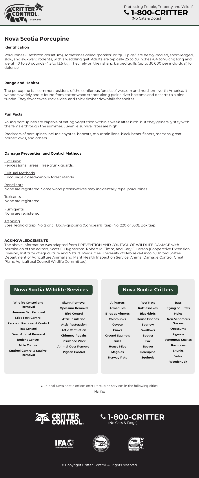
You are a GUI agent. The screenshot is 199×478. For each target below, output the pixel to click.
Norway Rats (117, 357)
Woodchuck (178, 361)
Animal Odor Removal (73, 346)
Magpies (117, 352)
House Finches (148, 319)
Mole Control (28, 345)
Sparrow (148, 324)
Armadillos (118, 308)
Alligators (117, 302)
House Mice (117, 346)
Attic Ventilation (74, 330)
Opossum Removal (74, 308)
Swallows (148, 330)
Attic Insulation (74, 319)
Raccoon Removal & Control (28, 323)
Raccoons (178, 345)
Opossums (178, 328)
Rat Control (28, 328)
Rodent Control (28, 339)
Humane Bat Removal (28, 312)
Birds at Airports (117, 313)
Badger (147, 335)
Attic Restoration (74, 324)
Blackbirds (148, 313)
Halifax (99, 391)
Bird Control (74, 313)
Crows (117, 330)
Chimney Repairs (74, 335)
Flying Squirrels (178, 308)
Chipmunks (117, 319)
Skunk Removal (74, 302)
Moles (178, 313)
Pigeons (178, 334)
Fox (147, 341)
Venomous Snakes (178, 339)
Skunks (178, 350)
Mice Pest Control (28, 317)
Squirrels (147, 357)
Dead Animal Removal (28, 334)
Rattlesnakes (148, 308)
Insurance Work (74, 341)
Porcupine (147, 352)
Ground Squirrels (117, 335)
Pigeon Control (74, 352)
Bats (178, 302)
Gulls (117, 341)
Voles (178, 356)
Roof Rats (148, 302)
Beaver (148, 346)
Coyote (117, 324)
